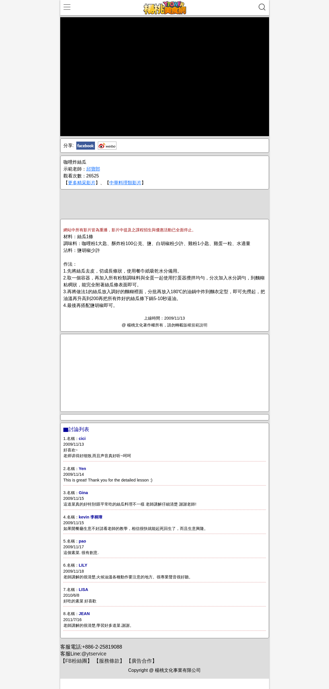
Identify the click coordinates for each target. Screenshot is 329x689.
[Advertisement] (164, 204)
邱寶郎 (93, 169)
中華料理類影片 (125, 182)
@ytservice (93, 654)
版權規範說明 (195, 325)
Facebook (85, 146)
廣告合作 (141, 661)
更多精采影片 (82, 182)
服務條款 (109, 661)
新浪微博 (107, 146)
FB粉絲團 (76, 661)
